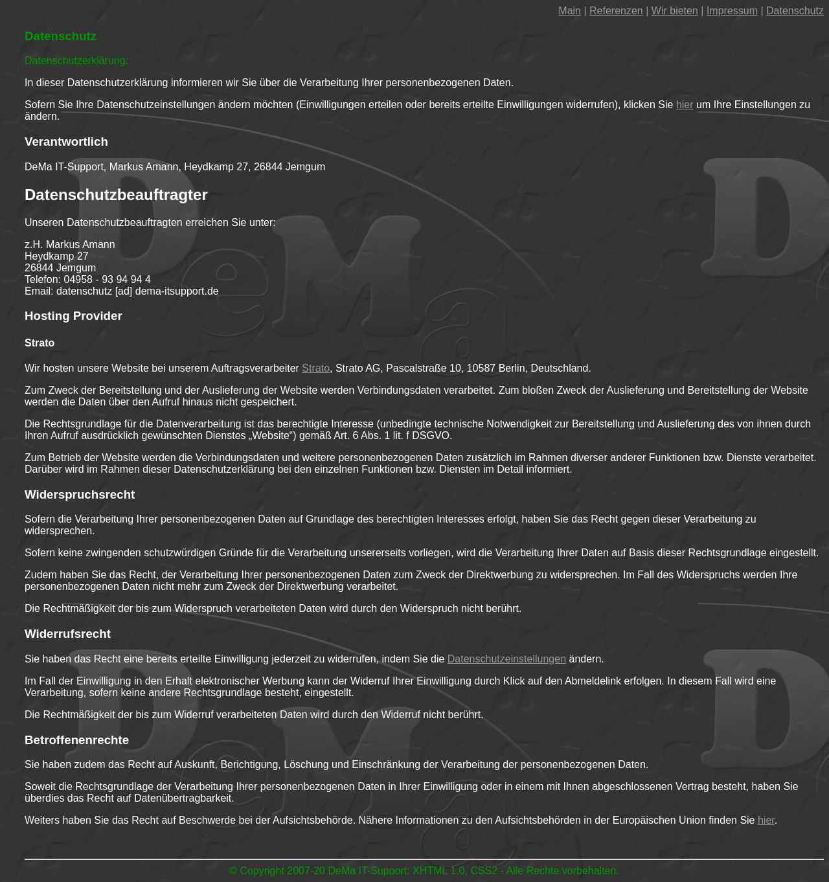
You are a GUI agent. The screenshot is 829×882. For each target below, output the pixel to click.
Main (569, 10)
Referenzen (616, 10)
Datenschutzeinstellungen (507, 658)
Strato (316, 368)
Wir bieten (675, 10)
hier (685, 104)
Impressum (732, 10)
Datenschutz (795, 10)
